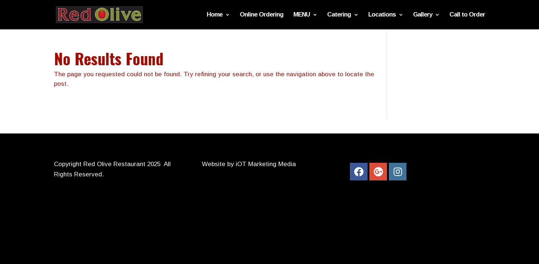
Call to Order (467, 15)
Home (215, 15)
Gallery (422, 15)
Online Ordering (261, 15)
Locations (382, 15)
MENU (301, 15)
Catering (339, 15)
